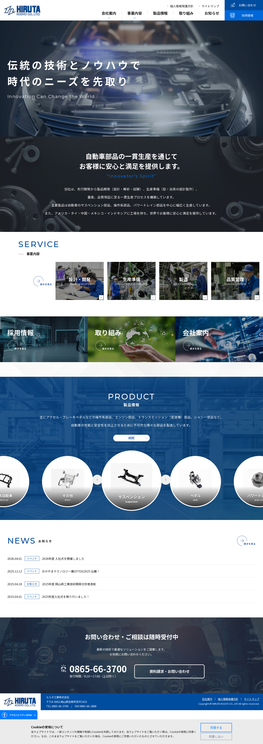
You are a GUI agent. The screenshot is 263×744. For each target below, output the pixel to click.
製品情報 (160, 13)
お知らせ (212, 13)
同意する (216, 727)
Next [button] (166, 480)
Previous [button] (97, 480)
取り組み (186, 13)
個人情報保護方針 (181, 6)
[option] (131, 480)
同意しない (216, 736)
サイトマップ (210, 6)
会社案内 (109, 13)
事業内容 (134, 13)
